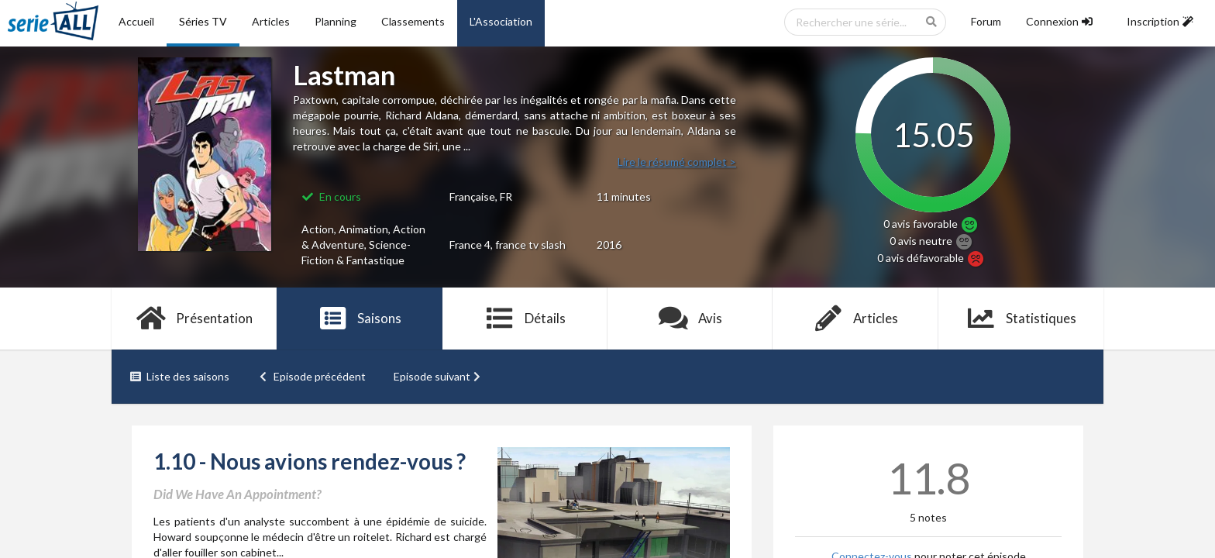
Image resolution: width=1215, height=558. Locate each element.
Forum (986, 21)
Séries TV (203, 21)
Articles (271, 21)
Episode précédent (312, 376)
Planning (335, 21)
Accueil (136, 21)
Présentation (194, 318)
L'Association (501, 21)
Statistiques (1020, 318)
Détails (525, 318)
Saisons (360, 318)
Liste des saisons (179, 376)
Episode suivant (439, 376)
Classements (413, 21)
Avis (690, 318)
